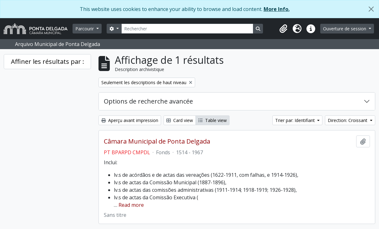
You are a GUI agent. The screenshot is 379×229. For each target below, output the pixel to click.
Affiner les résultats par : (47, 61)
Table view (212, 120)
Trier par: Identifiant (295, 120)
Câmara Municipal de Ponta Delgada (157, 141)
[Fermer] (371, 9)
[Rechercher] (187, 28)
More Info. (277, 9)
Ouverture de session (345, 29)
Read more (131, 204)
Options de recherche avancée (148, 101)
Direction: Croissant (348, 120)
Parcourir (85, 29)
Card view (179, 120)
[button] (283, 29)
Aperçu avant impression (129, 120)
